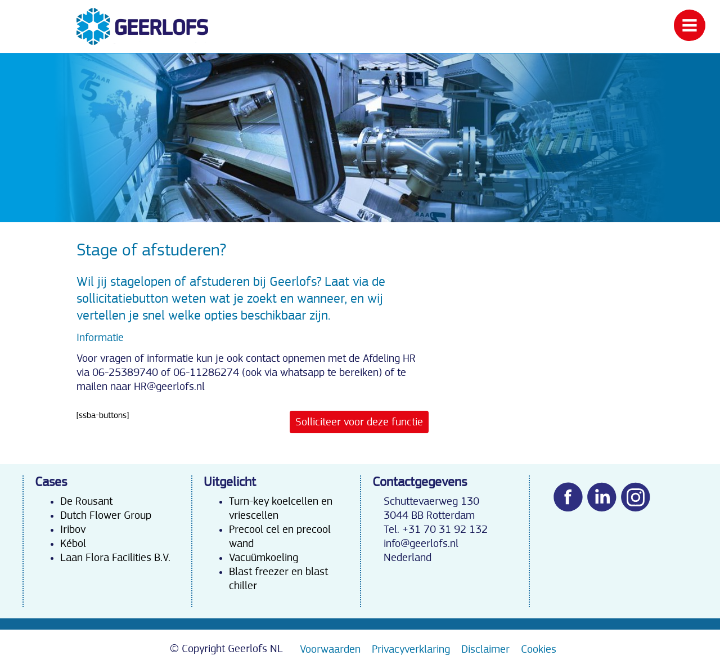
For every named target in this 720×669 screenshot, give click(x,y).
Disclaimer (485, 649)
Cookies (538, 649)
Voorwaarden (330, 649)
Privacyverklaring (411, 649)
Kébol (73, 543)
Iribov (73, 529)
